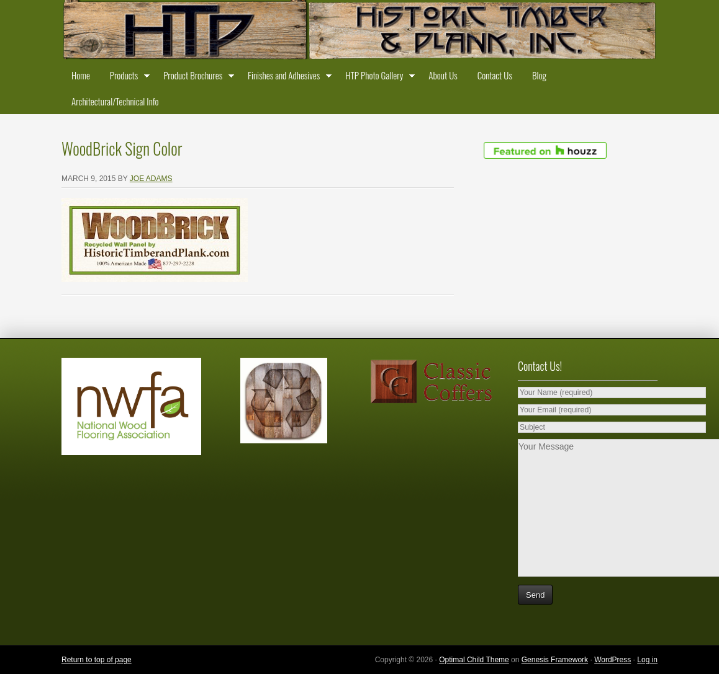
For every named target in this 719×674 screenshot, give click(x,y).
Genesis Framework (555, 659)
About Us (442, 75)
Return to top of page (96, 659)
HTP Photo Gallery (376, 77)
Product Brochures (195, 77)
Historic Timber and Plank (359, 31)
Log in (647, 659)
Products (126, 77)
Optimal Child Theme (474, 659)
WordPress (612, 659)
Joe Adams (151, 178)
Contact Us (494, 75)
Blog (539, 75)
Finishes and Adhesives (286, 77)
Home (80, 75)
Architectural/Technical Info (114, 101)
